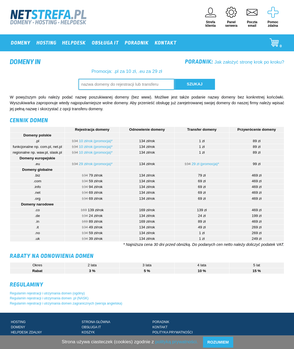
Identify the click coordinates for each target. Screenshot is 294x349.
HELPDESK (74, 43)
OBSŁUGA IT (105, 43)
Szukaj (195, 84)
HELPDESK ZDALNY (26, 332)
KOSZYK (88, 332)
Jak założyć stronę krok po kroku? (234, 62)
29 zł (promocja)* (205, 164)
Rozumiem (218, 342)
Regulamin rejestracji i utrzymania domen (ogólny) (47, 293)
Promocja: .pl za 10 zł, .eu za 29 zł (127, 71)
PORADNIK (137, 43)
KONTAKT (166, 43)
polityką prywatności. (176, 341)
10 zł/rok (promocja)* (96, 141)
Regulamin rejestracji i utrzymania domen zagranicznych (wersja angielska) (66, 303)
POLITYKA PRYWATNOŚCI (172, 332)
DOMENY (21, 43)
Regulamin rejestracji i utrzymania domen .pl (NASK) (49, 298)
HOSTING (46, 43)
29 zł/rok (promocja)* (96, 164)
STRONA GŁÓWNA (96, 322)
